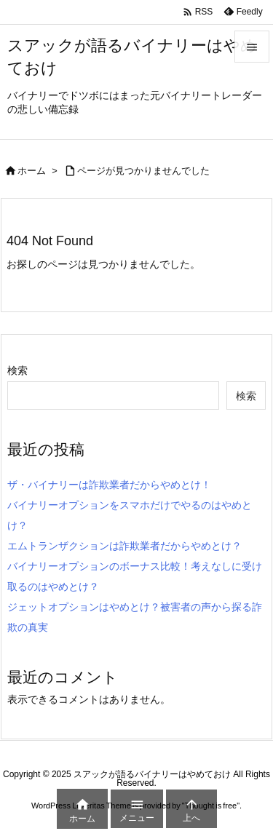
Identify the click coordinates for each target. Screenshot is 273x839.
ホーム (31, 170)
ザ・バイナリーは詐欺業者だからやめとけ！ (109, 484)
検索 (17, 370)
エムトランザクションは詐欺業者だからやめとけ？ (124, 546)
